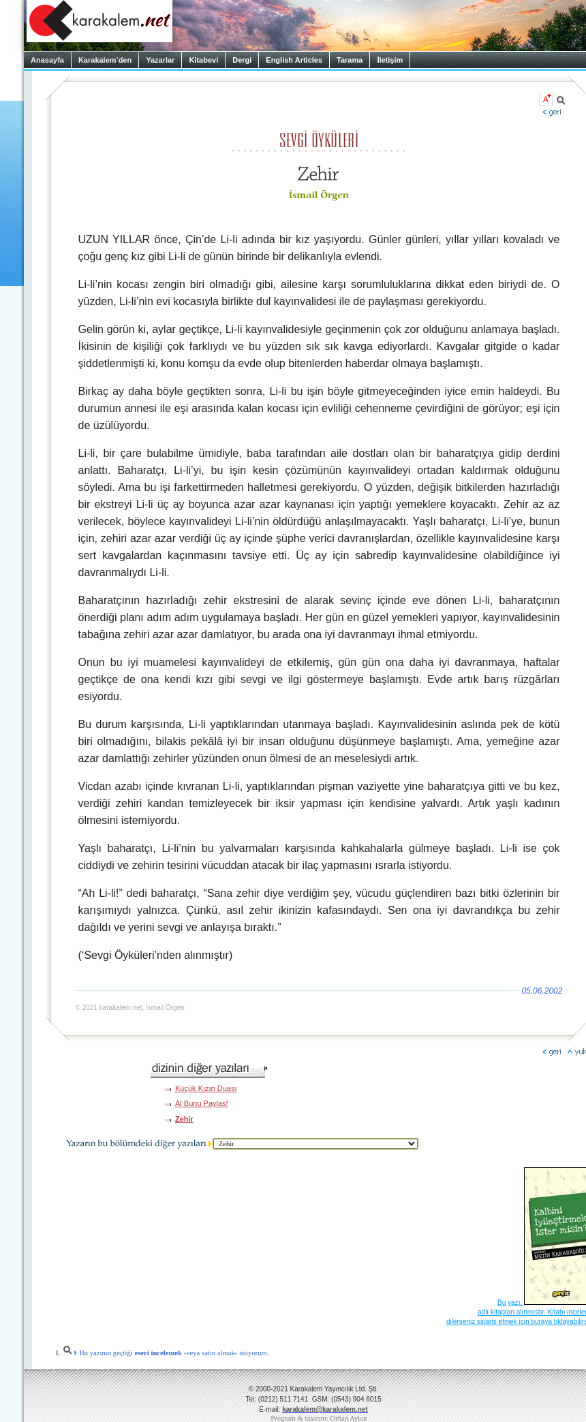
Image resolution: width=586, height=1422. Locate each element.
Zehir (184, 1119)
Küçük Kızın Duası (206, 1088)
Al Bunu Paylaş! (201, 1103)
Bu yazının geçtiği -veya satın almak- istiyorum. (165, 1353)
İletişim (390, 60)
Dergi (241, 60)
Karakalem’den (105, 60)
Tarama (350, 60)
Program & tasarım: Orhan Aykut (319, 1418)
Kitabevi (203, 60)
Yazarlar (160, 60)
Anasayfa (47, 60)
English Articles (294, 60)
